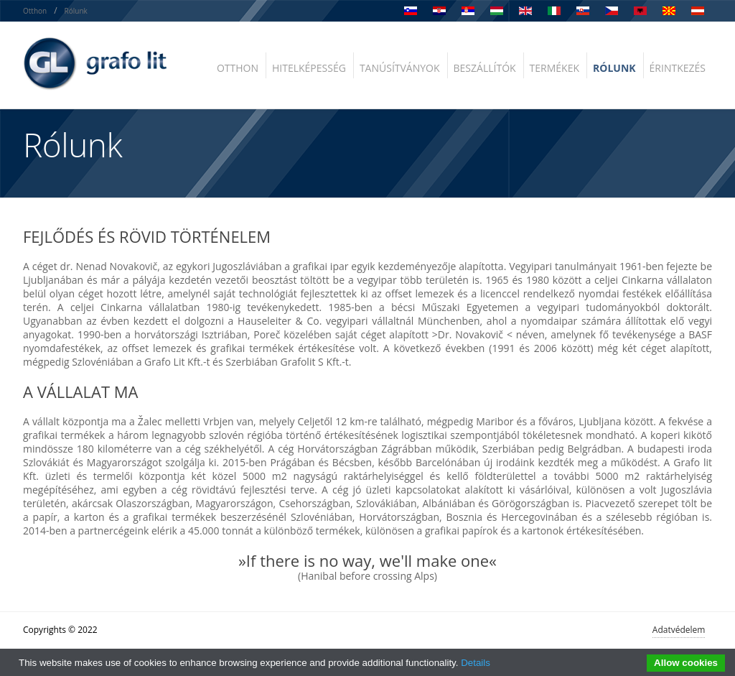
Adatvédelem (679, 630)
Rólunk (76, 11)
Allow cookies (686, 662)
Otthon (35, 11)
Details (475, 662)
